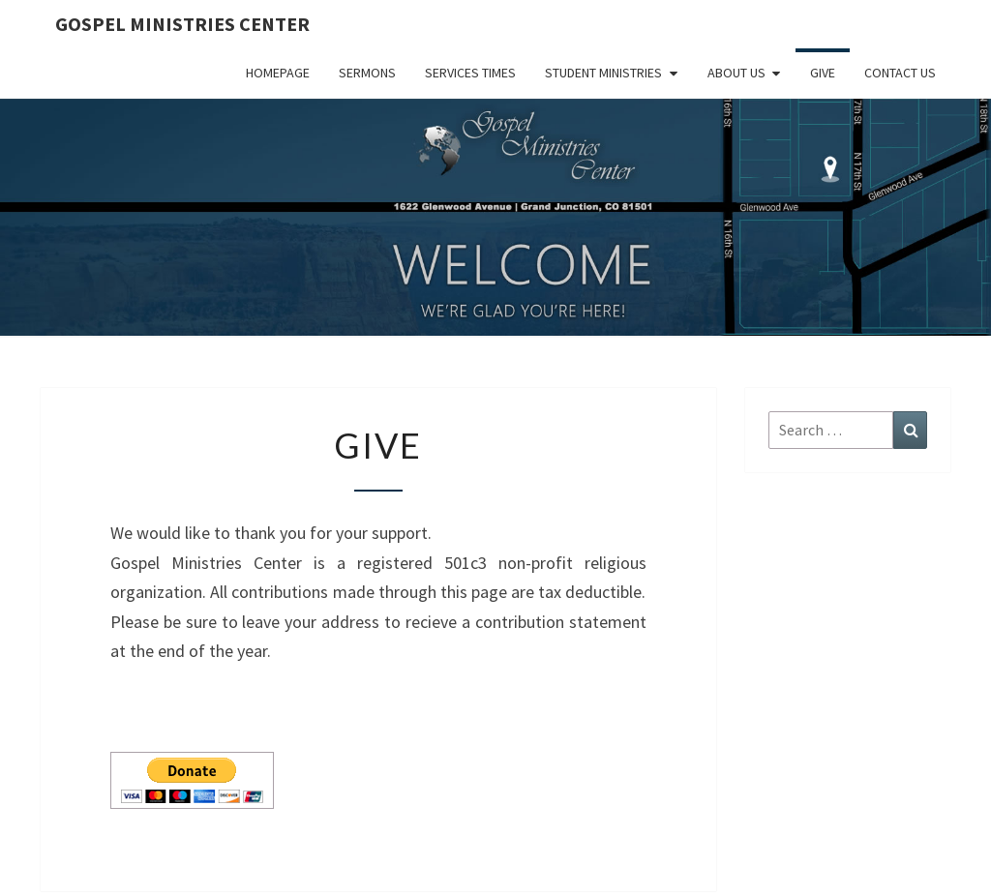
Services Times (470, 72)
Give (822, 72)
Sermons (367, 72)
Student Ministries (603, 72)
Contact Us (900, 72)
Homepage (278, 72)
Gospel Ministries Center (182, 24)
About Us (736, 72)
